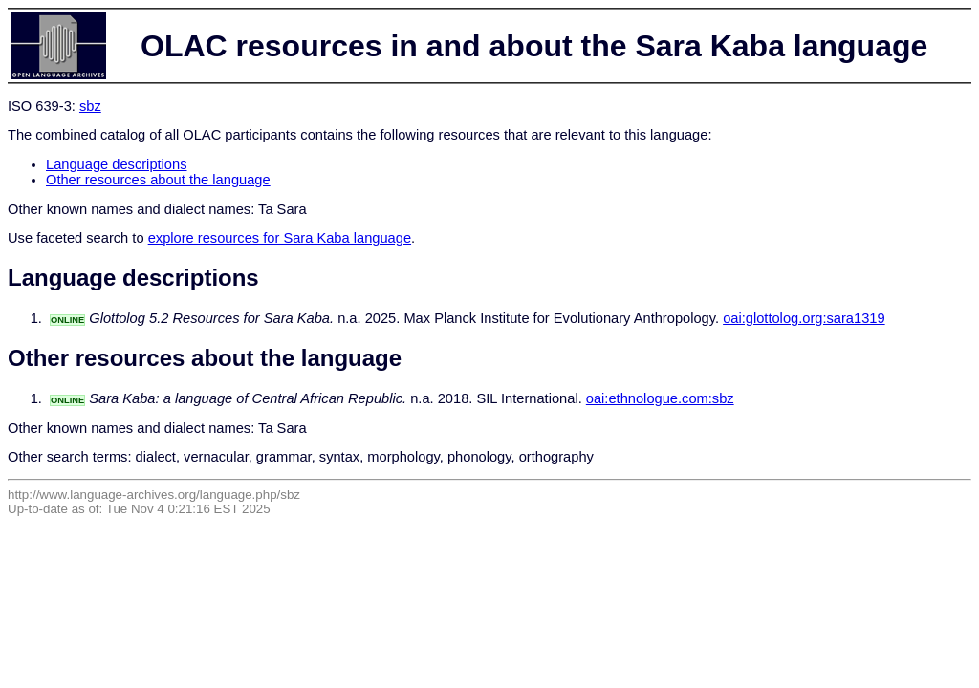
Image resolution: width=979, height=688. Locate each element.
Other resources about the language (158, 179)
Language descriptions (116, 164)
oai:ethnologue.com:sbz (660, 398)
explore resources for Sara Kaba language (279, 238)
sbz (90, 106)
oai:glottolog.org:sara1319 (803, 318)
